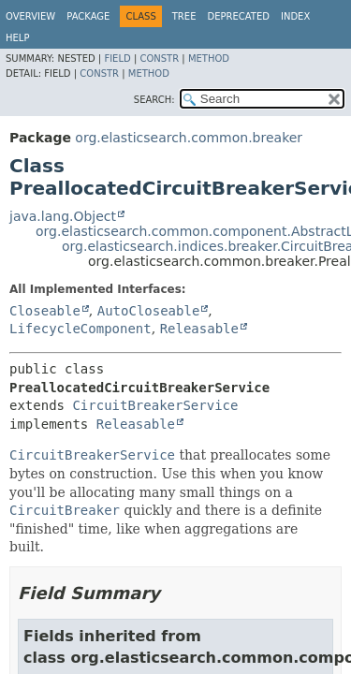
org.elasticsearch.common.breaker (188, 137)
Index (295, 16)
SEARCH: (154, 100)
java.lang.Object (62, 216)
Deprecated (238, 16)
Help (17, 38)
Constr (159, 58)
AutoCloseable (148, 310)
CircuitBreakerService (155, 405)
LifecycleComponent (80, 328)
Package (88, 16)
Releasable (199, 328)
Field (117, 58)
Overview (30, 16)
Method (208, 58)
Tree (184, 16)
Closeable (44, 310)
